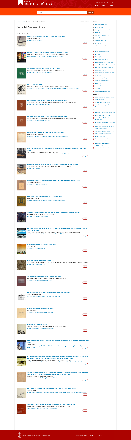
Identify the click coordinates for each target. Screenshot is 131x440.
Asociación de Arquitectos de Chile (45, 378)
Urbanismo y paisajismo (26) (102, 35)
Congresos (59, 378)
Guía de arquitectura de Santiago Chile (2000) (41, 244)
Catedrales (30, 136)
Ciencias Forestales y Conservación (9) (105, 65)
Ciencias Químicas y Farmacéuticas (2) (104, 67)
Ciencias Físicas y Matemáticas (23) (104, 62)
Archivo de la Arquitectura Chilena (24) (105, 112)
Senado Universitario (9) (101, 136)
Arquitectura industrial (33, 234)
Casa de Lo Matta (74, 88)
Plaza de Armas (31, 348)
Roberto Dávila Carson (33, 200)
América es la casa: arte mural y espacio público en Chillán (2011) (48, 53)
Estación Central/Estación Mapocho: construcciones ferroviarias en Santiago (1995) (53, 212)
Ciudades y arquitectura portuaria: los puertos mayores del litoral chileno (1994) (52, 165)
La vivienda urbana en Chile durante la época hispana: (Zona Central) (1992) (51, 404)
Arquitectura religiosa (41, 280)
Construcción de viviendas (50, 392)
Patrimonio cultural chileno (48, 362)
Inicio (18, 22)
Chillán (61, 56)
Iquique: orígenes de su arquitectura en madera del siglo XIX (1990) (48, 292)
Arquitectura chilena (80, 392)
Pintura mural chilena (52, 56)
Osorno (44, 72)
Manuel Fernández (42, 408)
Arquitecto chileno (46, 200)
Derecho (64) (98, 75)
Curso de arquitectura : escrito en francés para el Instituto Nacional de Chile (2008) (53, 181)
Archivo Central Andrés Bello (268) (104, 133)
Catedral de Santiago (41, 136)
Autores (104, 5)
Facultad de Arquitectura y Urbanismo (46, 154)
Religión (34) (98, 38)
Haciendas (66, 234)
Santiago (50, 312)
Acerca (92, 435)
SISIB (49, 435)
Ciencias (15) (98, 57)
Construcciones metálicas (34, 40)
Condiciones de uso (81, 435)
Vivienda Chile (53, 408)
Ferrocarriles (73, 362)
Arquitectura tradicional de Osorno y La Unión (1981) (44, 69)
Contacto (99, 435)
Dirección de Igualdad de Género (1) (104, 131)
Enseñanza (44, 184)
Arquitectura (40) (99, 27)
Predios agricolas (46, 234)
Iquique (29, 296)
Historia (37, 184)
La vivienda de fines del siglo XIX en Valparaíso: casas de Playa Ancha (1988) (51, 388)
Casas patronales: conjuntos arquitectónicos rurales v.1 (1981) (47, 101)
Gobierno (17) (98, 88)
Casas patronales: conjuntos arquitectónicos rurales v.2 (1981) (47, 117)
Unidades (111, 5)
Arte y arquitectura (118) (101, 24)
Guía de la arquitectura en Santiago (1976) (40, 260)
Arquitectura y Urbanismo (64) (102, 51)
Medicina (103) (98, 83)
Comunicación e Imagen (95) (102, 91)
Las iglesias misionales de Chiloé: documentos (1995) (44, 276)
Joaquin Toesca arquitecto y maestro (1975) (41, 308)
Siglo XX (80, 362)
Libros (23, 22)
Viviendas (38, 72)
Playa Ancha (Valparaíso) (66, 392)
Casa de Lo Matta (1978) (34, 85)
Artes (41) (97, 54)
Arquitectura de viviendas (43, 104)
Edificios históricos (51, 346)
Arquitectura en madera (39, 296)
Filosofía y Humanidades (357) (102, 80)
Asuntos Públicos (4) (100, 99)
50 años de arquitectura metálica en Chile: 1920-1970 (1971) (46, 37)
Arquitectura (30, 72)
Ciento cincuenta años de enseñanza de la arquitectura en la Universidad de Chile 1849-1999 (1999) (56, 149)
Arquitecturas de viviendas (34, 392)
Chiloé (50, 280)
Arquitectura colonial (62, 136)
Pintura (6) (97, 32)
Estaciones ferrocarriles (41, 216)
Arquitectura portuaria (33, 168)
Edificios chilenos (40, 88)
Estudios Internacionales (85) (102, 102)
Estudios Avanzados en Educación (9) (104, 97)
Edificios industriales (63, 362)
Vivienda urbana (31, 408)
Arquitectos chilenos (33, 328)
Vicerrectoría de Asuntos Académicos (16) (105, 148)
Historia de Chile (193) (100, 40)
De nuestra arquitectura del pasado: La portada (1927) (44, 196)
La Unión (49, 72)
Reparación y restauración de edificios (57, 88)
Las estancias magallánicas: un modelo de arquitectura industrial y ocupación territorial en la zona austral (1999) (57, 229)
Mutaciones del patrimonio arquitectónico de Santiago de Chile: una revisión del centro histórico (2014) (58, 341)
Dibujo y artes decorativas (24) (103, 30)
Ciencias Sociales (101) (101, 70)
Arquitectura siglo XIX (53, 296)
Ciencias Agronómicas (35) (101, 59)
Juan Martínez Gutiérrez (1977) (37, 324)
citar (85, 42)
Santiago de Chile (40, 264)
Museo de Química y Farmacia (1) (103, 115)
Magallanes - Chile (57, 234)
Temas (97, 5)
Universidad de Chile (64, 154)
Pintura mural (41, 56)
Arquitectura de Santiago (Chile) (36, 248)
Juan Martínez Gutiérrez (47, 328)
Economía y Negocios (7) (101, 78)
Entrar (107, 435)
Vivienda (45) (98, 43)
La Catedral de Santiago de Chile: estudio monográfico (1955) (46, 133)
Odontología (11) (99, 86)
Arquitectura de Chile (59, 200)
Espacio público (31, 56)
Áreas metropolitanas (64, 346)
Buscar (66, 10)
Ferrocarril (30, 216)
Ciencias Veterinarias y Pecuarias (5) (104, 72)
